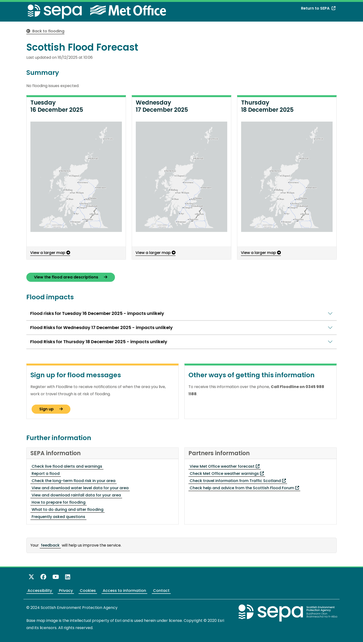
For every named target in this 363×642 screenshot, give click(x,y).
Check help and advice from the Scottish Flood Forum (244, 488)
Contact (161, 590)
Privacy (66, 590)
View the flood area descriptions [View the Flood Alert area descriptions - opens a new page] (70, 277)
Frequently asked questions (58, 516)
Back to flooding (45, 31)
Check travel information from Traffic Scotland (238, 480)
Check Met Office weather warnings (227, 473)
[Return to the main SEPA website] (288, 613)
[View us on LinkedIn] (67, 577)
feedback (50, 545)
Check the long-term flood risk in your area (73, 480)
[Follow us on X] (31, 577)
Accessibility (40, 590)
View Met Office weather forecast (225, 466)
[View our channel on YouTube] (55, 577)
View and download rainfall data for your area (76, 495)
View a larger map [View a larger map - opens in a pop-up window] (50, 252)
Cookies (88, 590)
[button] (76, 177)
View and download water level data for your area (80, 488)
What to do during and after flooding (67, 509)
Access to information (124, 590)
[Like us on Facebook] (43, 577)
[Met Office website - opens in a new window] (124, 10)
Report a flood (46, 473)
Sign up (51, 409)
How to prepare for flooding (58, 502)
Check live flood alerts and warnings (67, 466)
